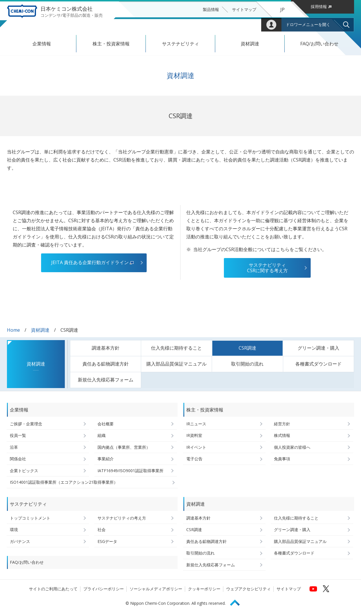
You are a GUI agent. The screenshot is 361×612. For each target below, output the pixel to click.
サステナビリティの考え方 (121, 518)
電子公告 (194, 458)
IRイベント (196, 447)
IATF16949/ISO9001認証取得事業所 (130, 470)
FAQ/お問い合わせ (319, 43)
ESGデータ (107, 541)
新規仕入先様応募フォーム (105, 380)
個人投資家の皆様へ (292, 447)
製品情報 (211, 9)
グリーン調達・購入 (318, 348)
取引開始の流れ (247, 364)
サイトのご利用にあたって (53, 588)
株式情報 (282, 435)
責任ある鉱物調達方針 (105, 364)
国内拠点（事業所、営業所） (123, 447)
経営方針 (282, 423)
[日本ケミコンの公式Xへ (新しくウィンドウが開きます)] (326, 588)
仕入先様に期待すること (176, 348)
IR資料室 (194, 435)
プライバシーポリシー (103, 588)
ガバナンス (20, 541)
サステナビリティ (180, 43)
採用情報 (321, 6)
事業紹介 (105, 458)
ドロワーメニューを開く (308, 24)
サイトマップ (244, 9)
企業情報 (41, 43)
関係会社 (18, 458)
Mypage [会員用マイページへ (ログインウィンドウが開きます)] (271, 24)
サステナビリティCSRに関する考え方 (267, 268)
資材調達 (250, 43)
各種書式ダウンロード (318, 364)
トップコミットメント (30, 518)
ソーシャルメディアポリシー (156, 588)
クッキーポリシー (204, 588)
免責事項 (282, 458)
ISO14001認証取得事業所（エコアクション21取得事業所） (64, 482)
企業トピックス (24, 470)
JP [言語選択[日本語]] (282, 9)
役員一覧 (18, 435)
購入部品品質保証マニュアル (176, 364)
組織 (101, 435)
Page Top (237, 602)
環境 (14, 529)
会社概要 (105, 423)
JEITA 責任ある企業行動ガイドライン (92, 262)
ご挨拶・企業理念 (26, 423)
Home (13, 330)
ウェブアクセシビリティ (248, 588)
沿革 (14, 447)
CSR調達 (247, 348)
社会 (101, 529)
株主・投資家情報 (111, 43)
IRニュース (196, 423)
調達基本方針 (105, 348)
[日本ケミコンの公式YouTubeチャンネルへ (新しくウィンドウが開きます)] (313, 588)
